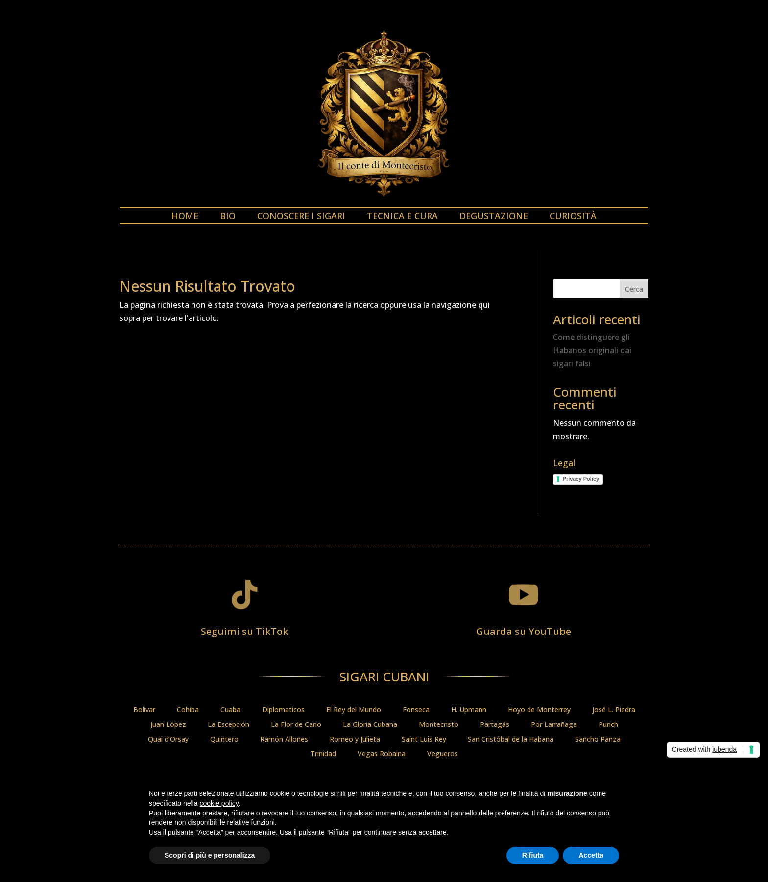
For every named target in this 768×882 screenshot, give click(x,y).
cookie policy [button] (219, 803)
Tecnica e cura (402, 217)
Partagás (494, 725)
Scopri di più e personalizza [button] (210, 855)
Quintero (224, 740)
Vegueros (442, 754)
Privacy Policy (581, 479)
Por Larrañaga (554, 725)
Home (184, 217)
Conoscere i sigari (301, 217)
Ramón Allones (284, 740)
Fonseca (416, 710)
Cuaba (230, 710)
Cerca (634, 289)
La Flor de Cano (296, 725)
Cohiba (188, 710)
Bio (228, 217)
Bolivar (144, 710)
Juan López (168, 725)
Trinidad (323, 754)
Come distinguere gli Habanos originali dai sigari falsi (592, 350)
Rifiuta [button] (533, 855)
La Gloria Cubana (370, 725)
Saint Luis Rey (424, 740)
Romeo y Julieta (355, 740)
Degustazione (493, 217)
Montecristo (438, 725)
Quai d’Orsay (168, 740)
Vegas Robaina (382, 754)
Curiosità (573, 217)
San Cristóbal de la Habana (510, 740)
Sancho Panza (598, 740)
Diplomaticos (283, 710)
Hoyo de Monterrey (539, 710)
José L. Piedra (613, 710)
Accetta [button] (590, 855)
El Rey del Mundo (353, 710)
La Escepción (228, 725)
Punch (608, 725)
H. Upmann (468, 710)
